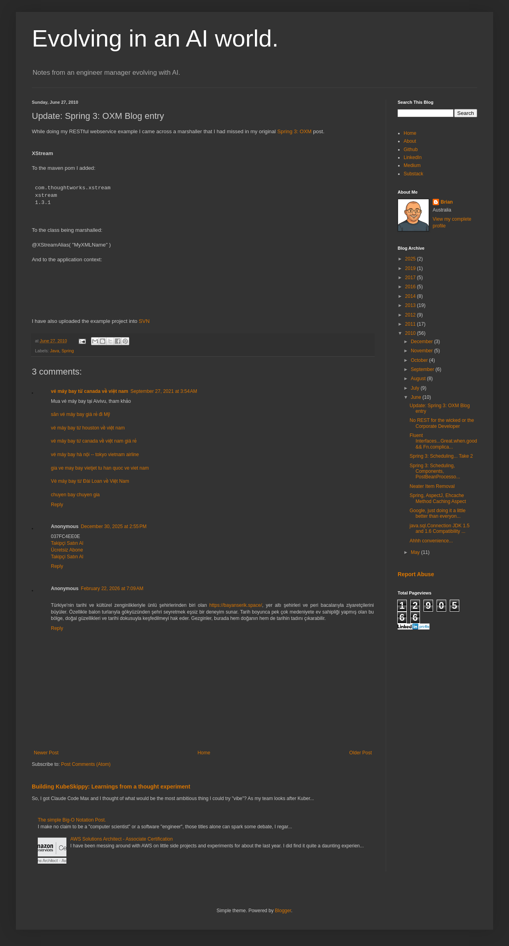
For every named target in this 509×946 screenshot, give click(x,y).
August (419, 378)
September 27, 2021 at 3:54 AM (163, 391)
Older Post (360, 753)
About (410, 141)
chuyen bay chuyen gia (75, 494)
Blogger (283, 910)
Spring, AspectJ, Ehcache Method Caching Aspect (438, 498)
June (416, 397)
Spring (68, 350)
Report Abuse (416, 574)
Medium (412, 165)
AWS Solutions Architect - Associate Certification (121, 839)
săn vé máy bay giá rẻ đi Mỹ (80, 414)
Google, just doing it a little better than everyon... (438, 513)
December (422, 341)
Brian (447, 202)
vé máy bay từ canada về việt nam (89, 391)
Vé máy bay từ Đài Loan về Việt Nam (90, 481)
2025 (411, 259)
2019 (411, 268)
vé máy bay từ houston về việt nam (88, 428)
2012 (411, 315)
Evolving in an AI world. (155, 38)
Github (411, 149)
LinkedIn (413, 157)
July (416, 388)
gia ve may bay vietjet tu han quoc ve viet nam (100, 468)
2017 (411, 277)
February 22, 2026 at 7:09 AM (112, 588)
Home (204, 753)
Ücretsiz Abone (67, 550)
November (422, 351)
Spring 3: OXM (294, 131)
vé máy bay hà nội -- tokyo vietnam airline (95, 454)
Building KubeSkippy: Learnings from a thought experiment (111, 786)
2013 (411, 305)
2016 (411, 286)
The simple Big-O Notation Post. (72, 820)
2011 (411, 324)
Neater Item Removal (432, 486)
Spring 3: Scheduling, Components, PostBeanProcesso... (435, 471)
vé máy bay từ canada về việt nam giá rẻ (93, 441)
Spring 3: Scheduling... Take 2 (441, 456)
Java (54, 350)
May (416, 552)
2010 (411, 333)
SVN (144, 321)
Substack (413, 174)
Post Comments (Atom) (86, 764)
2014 (411, 296)
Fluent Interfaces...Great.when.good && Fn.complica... (443, 441)
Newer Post (46, 753)
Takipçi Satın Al (67, 543)
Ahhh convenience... (431, 541)
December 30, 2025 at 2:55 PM (113, 526)
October (420, 360)
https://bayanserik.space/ (235, 605)
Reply (57, 504)
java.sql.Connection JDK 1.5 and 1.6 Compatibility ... (440, 528)
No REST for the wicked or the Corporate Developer (442, 423)
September (423, 369)
